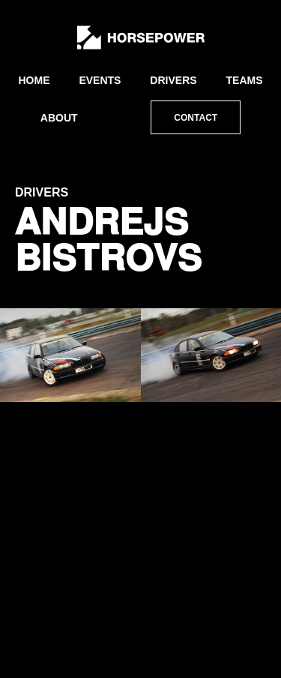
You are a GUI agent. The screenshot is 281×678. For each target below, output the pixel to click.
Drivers (173, 80)
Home (33, 80)
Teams (244, 80)
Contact (195, 117)
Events (100, 80)
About (59, 118)
